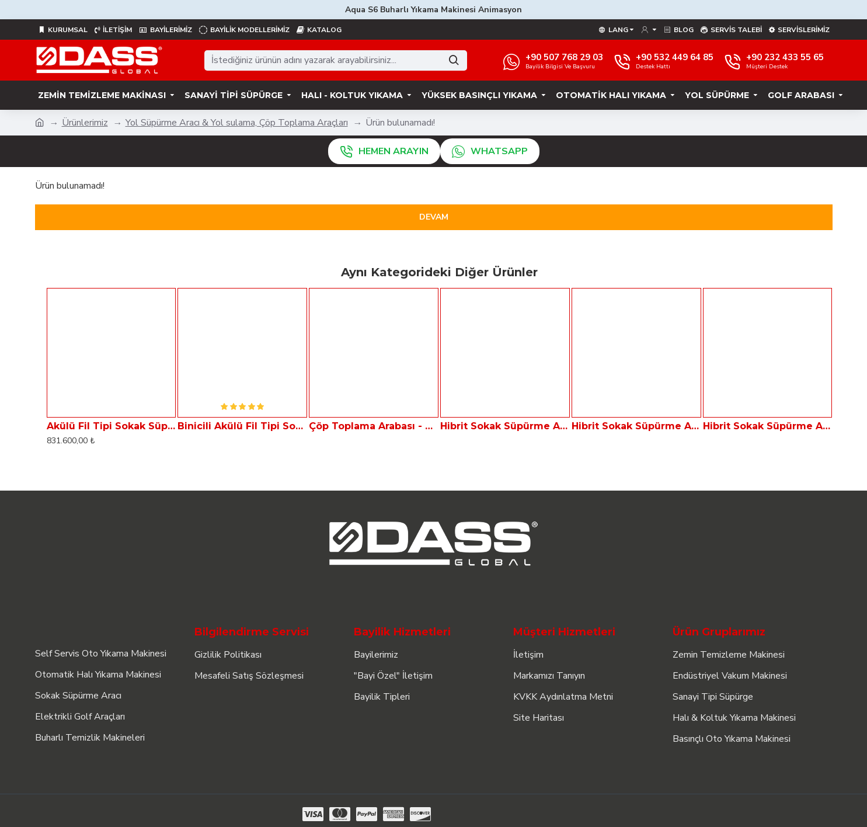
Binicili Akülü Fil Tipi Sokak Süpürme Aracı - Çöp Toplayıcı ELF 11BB (242, 426)
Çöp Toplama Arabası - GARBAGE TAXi (373, 426)
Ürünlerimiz (85, 122)
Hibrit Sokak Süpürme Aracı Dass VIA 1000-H (505, 426)
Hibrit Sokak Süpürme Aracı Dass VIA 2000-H (636, 426)
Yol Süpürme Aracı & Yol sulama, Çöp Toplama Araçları (237, 122)
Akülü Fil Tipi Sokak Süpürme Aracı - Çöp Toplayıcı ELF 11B (111, 426)
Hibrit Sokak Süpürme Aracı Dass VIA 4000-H (768, 426)
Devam (433, 217)
